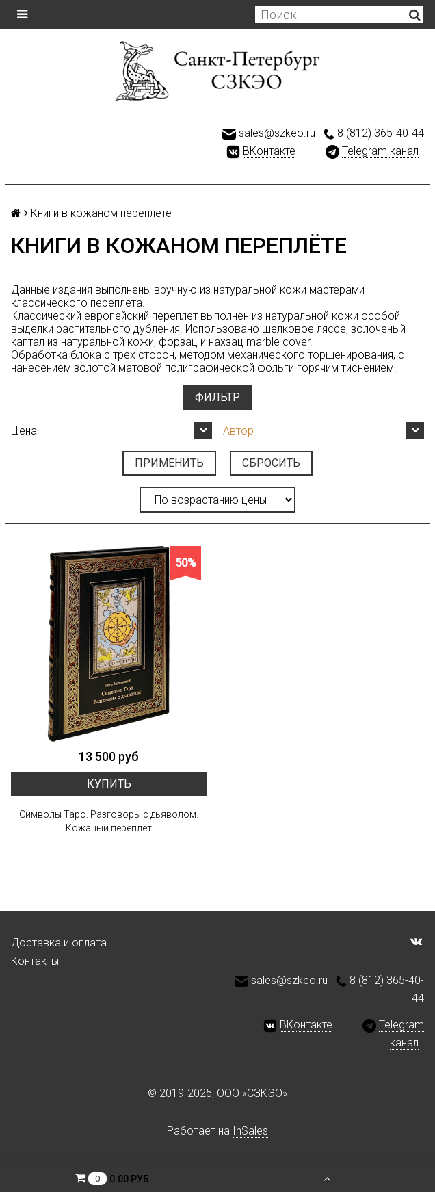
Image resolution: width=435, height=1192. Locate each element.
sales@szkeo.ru (277, 133)
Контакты (35, 961)
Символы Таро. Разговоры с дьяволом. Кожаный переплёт (108, 821)
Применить (169, 462)
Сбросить (271, 462)
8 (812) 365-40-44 (380, 133)
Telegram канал (380, 150)
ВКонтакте (269, 150)
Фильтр (217, 397)
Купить (109, 783)
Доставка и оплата (59, 942)
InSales (250, 1130)
